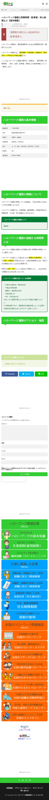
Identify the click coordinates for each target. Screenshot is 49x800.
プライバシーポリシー (23, 788)
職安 (17, 26)
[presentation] (13, 479)
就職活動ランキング (24, 739)
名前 (2, 443)
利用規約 (9, 788)
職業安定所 (22, 26)
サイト (3, 459)
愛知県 (26, 24)
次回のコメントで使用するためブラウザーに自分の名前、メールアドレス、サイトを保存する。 (24, 469)
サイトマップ (38, 788)
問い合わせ (24, 791)
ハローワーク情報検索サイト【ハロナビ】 (30, 795)
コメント (4, 423)
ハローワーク (7, 26)
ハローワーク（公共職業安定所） (20, 10)
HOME (5, 10)
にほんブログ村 (24, 730)
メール (3, 451)
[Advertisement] (24, 83)
